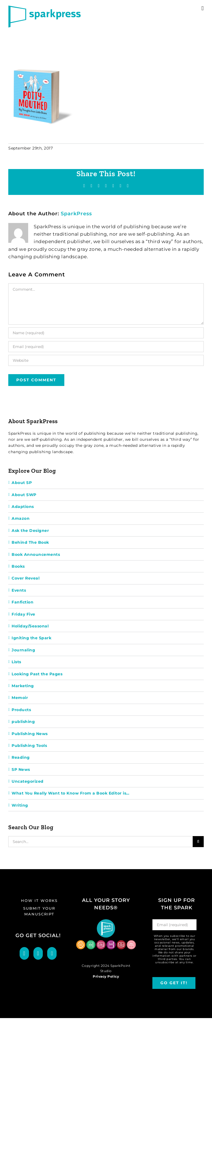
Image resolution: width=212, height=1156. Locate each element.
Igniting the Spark (31, 637)
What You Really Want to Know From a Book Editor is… (70, 793)
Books (18, 566)
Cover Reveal (25, 578)
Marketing (23, 685)
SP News (21, 769)
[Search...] (100, 841)
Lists (16, 661)
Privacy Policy (106, 976)
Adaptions (23, 506)
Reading (21, 757)
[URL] (106, 360)
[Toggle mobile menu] (203, 8)
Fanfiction (22, 602)
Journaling (23, 650)
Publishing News (30, 733)
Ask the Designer (30, 530)
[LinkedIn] (52, 953)
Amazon (21, 518)
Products (21, 709)
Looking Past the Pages (37, 673)
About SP (22, 482)
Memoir (20, 697)
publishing (23, 721)
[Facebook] (24, 953)
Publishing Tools (29, 745)
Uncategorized (28, 781)
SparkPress (76, 214)
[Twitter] (38, 953)
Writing (20, 805)
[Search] (198, 841)
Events (19, 590)
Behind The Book (30, 542)
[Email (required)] (106, 346)
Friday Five (23, 614)
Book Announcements (36, 554)
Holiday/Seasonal (30, 626)
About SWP (24, 494)
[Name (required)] (106, 332)
